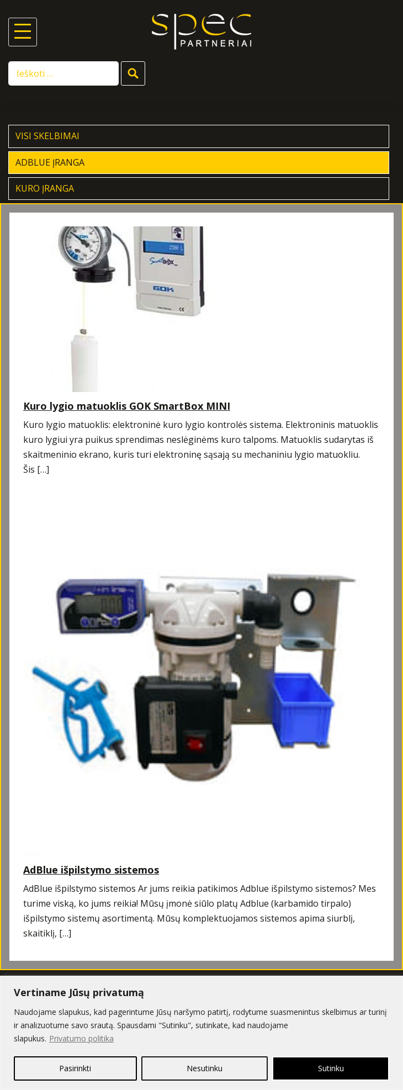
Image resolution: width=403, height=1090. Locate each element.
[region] (201, 1033)
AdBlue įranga (49, 162)
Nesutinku (204, 1068)
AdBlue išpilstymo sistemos (91, 869)
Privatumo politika (81, 1038)
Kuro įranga (44, 188)
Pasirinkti (75, 1068)
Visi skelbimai (47, 136)
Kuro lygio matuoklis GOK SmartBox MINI (126, 405)
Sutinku (331, 1068)
